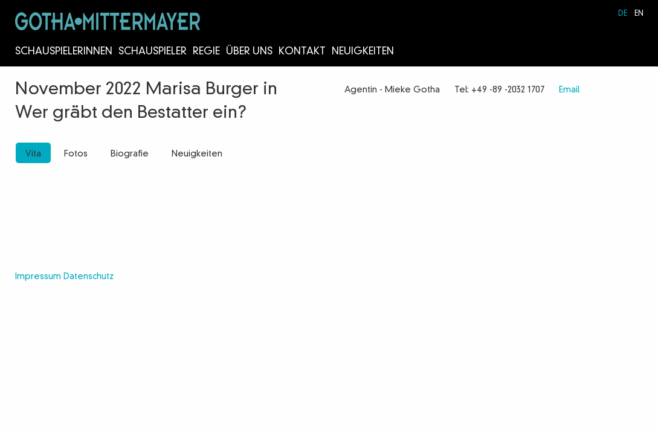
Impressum (38, 276)
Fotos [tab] (76, 154)
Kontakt (302, 52)
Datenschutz (88, 276)
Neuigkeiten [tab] (197, 154)
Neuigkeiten (363, 52)
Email (569, 90)
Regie (206, 52)
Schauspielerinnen (63, 52)
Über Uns (249, 52)
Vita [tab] (33, 154)
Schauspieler (152, 52)
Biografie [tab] (130, 154)
